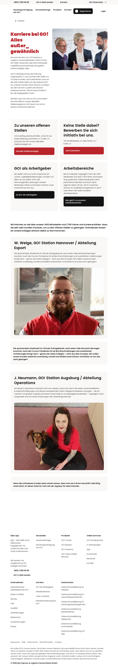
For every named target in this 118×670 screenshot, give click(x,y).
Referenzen (16, 617)
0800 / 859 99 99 (20, 2)
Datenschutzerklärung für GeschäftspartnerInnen (72, 595)
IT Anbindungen (94, 545)
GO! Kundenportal (95, 540)
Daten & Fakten (17, 594)
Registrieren (83, 11)
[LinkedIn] (12, 556)
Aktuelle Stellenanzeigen (27, 151)
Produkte (57, 10)
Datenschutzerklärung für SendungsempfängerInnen (73, 603)
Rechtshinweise (46, 642)
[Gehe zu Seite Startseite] (12, 20)
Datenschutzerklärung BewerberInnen (71, 610)
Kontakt (68, 10)
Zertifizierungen (17, 612)
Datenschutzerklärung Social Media (71, 625)
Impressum (15, 642)
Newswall (91, 558)
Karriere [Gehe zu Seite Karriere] (21, 20)
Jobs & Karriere (42, 596)
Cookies (58, 642)
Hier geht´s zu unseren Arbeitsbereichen (75, 201)
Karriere (62, 2)
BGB (23, 642)
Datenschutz (32, 642)
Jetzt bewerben (72, 150)
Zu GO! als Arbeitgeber (26, 195)
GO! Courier (66, 540)
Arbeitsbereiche (43, 591)
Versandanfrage (42, 10)
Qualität (14, 608)
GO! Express (66, 545)
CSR (12, 603)
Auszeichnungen (18, 622)
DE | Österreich (94, 2)
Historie (14, 599)
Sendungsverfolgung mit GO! (22, 11)
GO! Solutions (67, 549)
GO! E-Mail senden (43, 2)
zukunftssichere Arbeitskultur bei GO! (19, 588)
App (88, 549)
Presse (13, 626)
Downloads (92, 554)
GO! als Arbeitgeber (44, 587)
